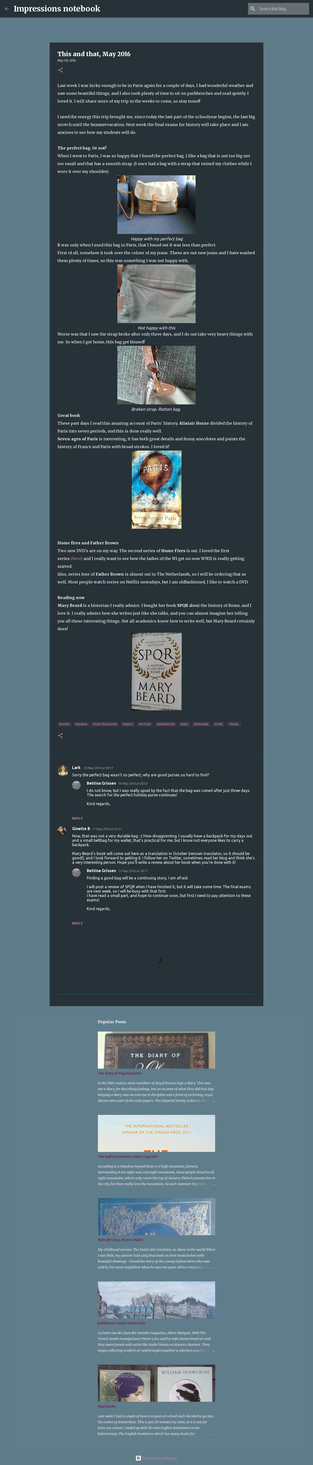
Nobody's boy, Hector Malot (120, 1240)
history (145, 724)
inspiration (166, 724)
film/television (105, 724)
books (64, 724)
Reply (77, 818)
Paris (184, 724)
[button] (60, 70)
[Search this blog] (283, 9)
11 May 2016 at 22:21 (107, 829)
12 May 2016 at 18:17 (132, 871)
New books (106, 1406)
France (128, 724)
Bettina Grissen (101, 783)
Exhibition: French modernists (121, 1323)
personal (201, 724)
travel (233, 724)
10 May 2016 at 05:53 (132, 783)
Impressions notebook (57, 9)
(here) (76, 558)
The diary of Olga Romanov (120, 1073)
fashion (81, 724)
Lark (76, 767)
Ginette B (81, 828)
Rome (218, 724)
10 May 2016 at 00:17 (98, 767)
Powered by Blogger (156, 1458)
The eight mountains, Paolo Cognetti (127, 1157)
